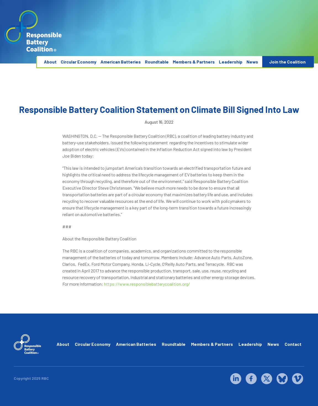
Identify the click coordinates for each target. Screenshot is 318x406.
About (50, 61)
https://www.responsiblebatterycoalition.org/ (146, 283)
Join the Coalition (287, 61)
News (252, 61)
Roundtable (157, 61)
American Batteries (120, 61)
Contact (293, 344)
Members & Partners (194, 61)
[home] (33, 31)
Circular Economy (78, 61)
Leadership (230, 61)
